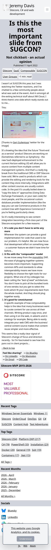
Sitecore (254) (9, 439)
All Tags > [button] (6, 461)
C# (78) (6, 444)
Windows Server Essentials (17, 413)
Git (39, 418)
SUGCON (42, 70)
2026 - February (10, 482)
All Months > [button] (8, 496)
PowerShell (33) (20, 444)
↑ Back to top (8, 348)
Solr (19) (36, 450)
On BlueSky (32, 352)
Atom (33, 545)
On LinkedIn (11, 356)
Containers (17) (10, 455)
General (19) (23, 450)
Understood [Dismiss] (25, 538)
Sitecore (7, 70)
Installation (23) (39, 444)
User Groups (10, 76)
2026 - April (7, 475)
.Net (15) (25, 455)
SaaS (16, 70)
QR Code (23, 359)
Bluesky (12, 510)
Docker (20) (8, 450)
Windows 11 (40, 413)
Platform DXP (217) (29, 439)
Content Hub (20, 424)
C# (44, 418)
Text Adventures (39, 424)
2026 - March (8, 478)
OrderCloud (19, 418)
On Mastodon (29, 356)
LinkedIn (13, 517)
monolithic (37, 257)
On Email (9, 359)
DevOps (32, 418)
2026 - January (9, 486)
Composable (28, 70)
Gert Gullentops (21, 142)
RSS (25, 545)
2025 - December (11, 490)
